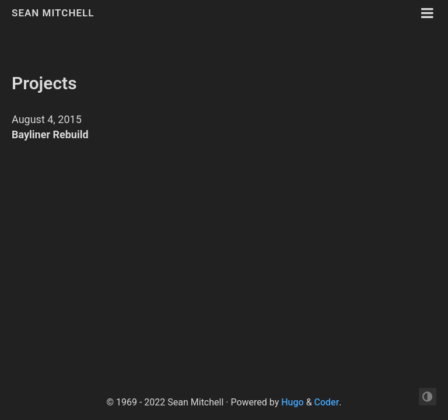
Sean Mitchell (53, 13)
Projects (44, 83)
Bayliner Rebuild (50, 134)
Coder (327, 402)
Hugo (292, 402)
